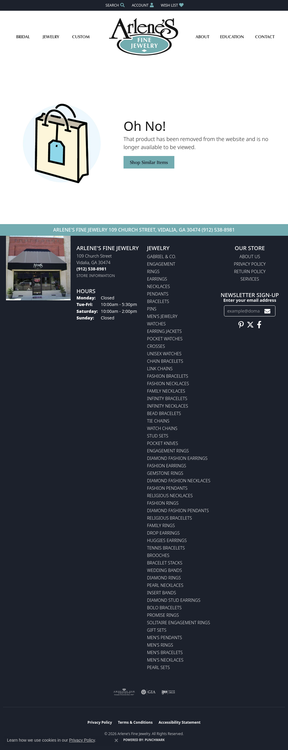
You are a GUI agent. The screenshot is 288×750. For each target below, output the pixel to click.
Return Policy (250, 271)
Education (232, 36)
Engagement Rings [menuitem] (168, 451)
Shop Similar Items (149, 162)
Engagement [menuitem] (161, 264)
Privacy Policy (250, 264)
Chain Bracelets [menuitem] (165, 361)
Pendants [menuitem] (158, 294)
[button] (114, 5)
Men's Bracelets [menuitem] (165, 652)
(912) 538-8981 (218, 229)
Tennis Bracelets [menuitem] (166, 548)
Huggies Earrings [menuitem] (167, 540)
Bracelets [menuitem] (158, 301)
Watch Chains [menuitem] (162, 428)
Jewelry (50, 36)
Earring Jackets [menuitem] (164, 331)
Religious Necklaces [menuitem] (170, 495)
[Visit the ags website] (124, 692)
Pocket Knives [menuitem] (162, 443)
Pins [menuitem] (151, 309)
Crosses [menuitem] (156, 346)
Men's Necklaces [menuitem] (165, 660)
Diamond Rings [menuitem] (164, 578)
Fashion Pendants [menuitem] (167, 488)
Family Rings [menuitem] (161, 525)
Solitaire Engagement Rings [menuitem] (178, 622)
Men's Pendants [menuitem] (164, 637)
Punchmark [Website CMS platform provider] (155, 740)
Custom (81, 36)
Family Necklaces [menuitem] (166, 391)
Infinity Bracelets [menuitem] (167, 398)
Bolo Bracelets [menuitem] (164, 607)
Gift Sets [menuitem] (157, 630)
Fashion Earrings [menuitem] (166, 466)
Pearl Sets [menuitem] (158, 667)
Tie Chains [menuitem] (158, 421)
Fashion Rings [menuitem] (163, 503)
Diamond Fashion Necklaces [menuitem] (179, 480)
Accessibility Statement (179, 722)
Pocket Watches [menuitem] (165, 339)
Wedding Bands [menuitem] (164, 570)
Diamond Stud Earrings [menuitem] (174, 600)
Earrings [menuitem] (157, 279)
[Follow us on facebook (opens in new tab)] (259, 324)
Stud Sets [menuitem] (157, 436)
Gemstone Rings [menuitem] (165, 473)
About (202, 36)
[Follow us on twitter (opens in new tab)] (250, 324)
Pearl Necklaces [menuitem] (165, 585)
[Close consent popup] (116, 740)
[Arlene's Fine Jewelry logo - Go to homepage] (144, 37)
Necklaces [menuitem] (158, 286)
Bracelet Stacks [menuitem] (164, 563)
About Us (250, 256)
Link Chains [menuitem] (160, 368)
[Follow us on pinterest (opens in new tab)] (241, 324)
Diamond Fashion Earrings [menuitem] (177, 458)
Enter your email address (249, 300)
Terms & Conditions (135, 722)
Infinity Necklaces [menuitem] (167, 406)
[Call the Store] (91, 269)
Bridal (23, 36)
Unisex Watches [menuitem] (164, 353)
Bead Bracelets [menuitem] (164, 413)
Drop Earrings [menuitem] (163, 533)
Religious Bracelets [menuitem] (169, 518)
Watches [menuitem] (156, 324)
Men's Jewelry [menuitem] (162, 316)
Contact (265, 36)
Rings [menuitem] (153, 271)
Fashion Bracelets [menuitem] (167, 376)
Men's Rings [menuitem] (160, 645)
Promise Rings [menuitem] (163, 615)
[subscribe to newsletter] (267, 311)
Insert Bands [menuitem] (161, 593)
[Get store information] (96, 275)
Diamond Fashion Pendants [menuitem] (178, 510)
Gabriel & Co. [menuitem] (161, 256)
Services (249, 279)
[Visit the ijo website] (168, 692)
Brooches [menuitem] (158, 555)
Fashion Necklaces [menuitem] (168, 383)
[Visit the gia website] (148, 692)
